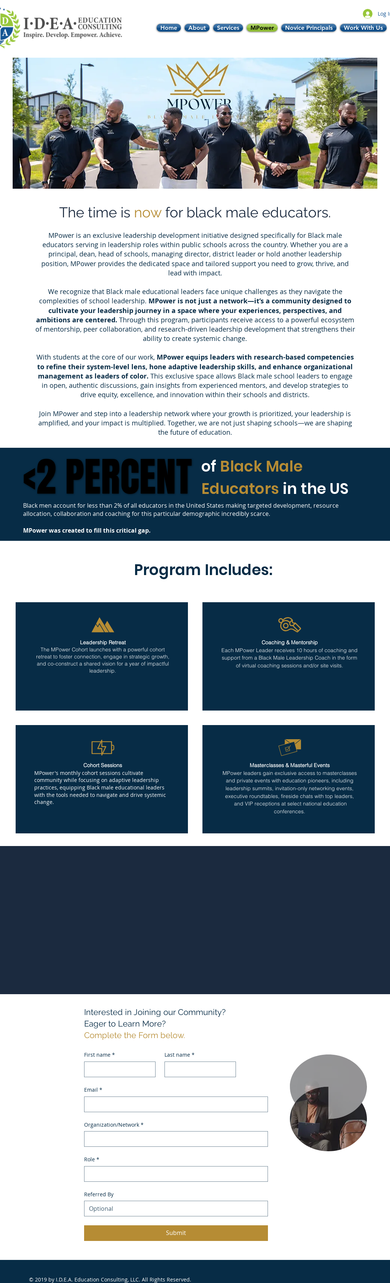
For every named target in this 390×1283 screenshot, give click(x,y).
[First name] (117, 1069)
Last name (179, 1055)
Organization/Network (114, 1125)
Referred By (99, 1194)
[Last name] (198, 1069)
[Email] (173, 1104)
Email (93, 1090)
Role (91, 1159)
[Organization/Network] (173, 1139)
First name (99, 1055)
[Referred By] (173, 1208)
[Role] (173, 1173)
